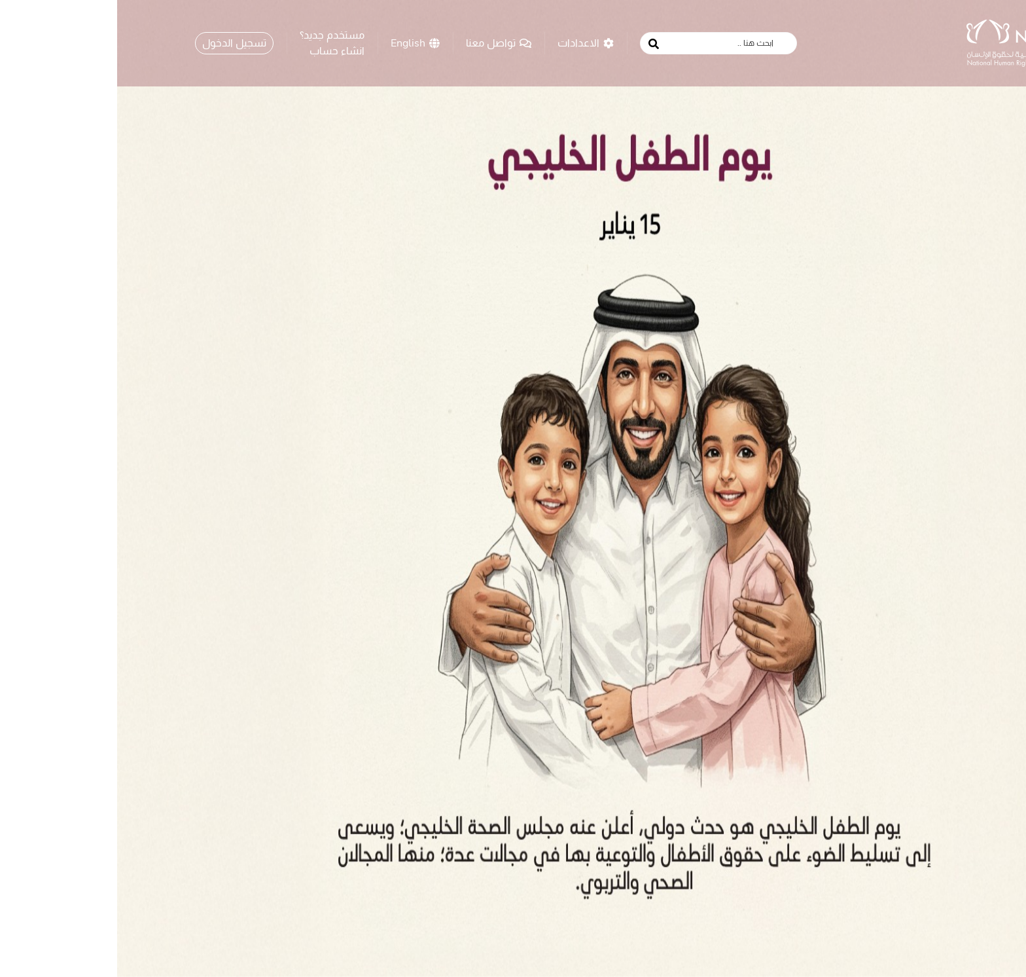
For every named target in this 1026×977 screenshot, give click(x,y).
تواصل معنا (381, 42)
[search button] (536, 43)
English (298, 42)
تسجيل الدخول (117, 42)
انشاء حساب (219, 50)
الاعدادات (468, 42)
